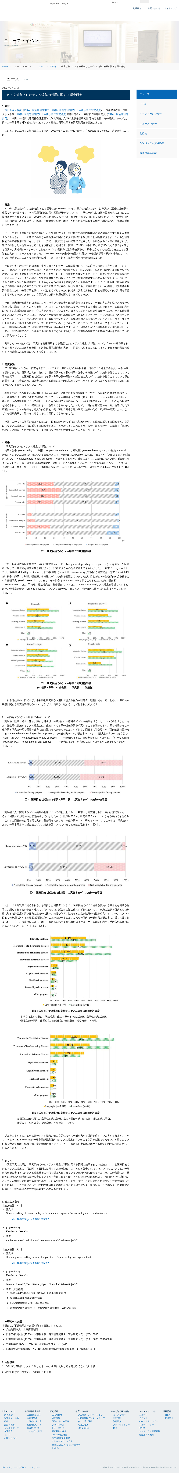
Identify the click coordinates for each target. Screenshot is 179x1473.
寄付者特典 (32, 1418)
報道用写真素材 (148, 152)
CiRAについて (8, 1411)
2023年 (53, 66)
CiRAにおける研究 (60, 1421)
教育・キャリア (83, 1411)
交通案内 (8, 1431)
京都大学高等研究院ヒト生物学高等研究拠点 (76, 110)
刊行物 (143, 133)
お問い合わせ (10, 1438)
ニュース (40, 66)
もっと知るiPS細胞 (120, 1411)
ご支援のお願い (34, 1415)
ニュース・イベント (146, 1411)
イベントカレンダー (151, 113)
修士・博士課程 (85, 1421)
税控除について (34, 1424)
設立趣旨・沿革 (11, 1418)
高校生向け (83, 1424)
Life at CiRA (83, 1428)
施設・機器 (9, 1424)
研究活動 (54, 1411)
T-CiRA (55, 1448)
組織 (6, 1421)
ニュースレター (148, 123)
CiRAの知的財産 (59, 1434)
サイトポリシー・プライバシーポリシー (21, 1467)
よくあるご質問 (34, 1431)
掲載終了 (169, 1418)
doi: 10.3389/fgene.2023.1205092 (30, 1263)
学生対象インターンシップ (90, 1415)
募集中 (168, 1415)
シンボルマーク (11, 1428)
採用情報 (167, 1411)
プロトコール (58, 1424)
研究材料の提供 (59, 1431)
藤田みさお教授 (13, 110)
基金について (33, 1428)
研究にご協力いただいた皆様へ (66, 1444)
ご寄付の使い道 (34, 1421)
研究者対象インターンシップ (91, 1418)
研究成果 (56, 1418)
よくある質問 (119, 1415)
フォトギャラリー (121, 1424)
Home (5, 66)
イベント (144, 104)
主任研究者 (57, 1415)
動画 (115, 1428)
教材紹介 (117, 1421)
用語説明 (117, 1418)
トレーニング (58, 1428)
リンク (7, 1434)
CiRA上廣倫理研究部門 (36, 110)
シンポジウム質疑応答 (152, 143)
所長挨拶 (8, 1415)
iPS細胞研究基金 (33, 1411)
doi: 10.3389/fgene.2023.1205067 (30, 1219)
